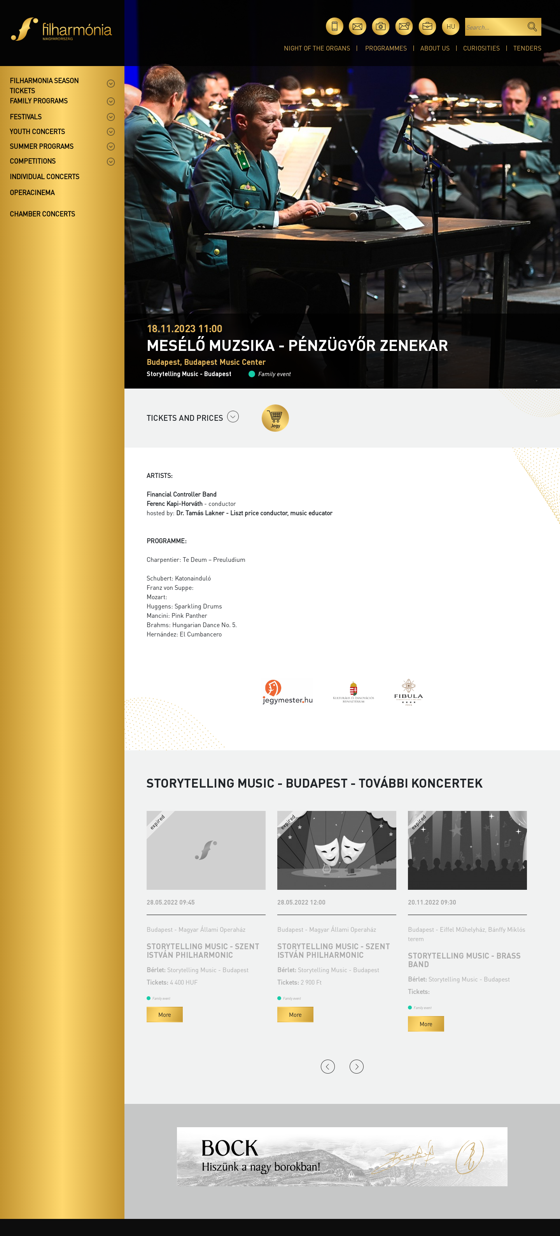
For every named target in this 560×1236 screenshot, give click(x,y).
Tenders (527, 48)
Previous (328, 1067)
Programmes (386, 48)
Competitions (33, 161)
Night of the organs (317, 48)
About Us (435, 48)
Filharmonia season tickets (44, 85)
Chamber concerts (42, 213)
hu (450, 26)
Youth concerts (37, 131)
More (164, 1014)
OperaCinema (32, 192)
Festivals (26, 116)
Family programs (39, 100)
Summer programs (42, 146)
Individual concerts (44, 176)
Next (357, 1067)
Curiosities (481, 48)
